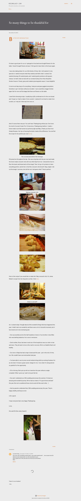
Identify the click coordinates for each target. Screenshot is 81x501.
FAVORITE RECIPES (26, 9)
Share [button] (63, 37)
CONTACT (36, 9)
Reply (14, 461)
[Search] (66, 3)
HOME (10, 9)
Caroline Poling (16, 453)
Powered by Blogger (40, 495)
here (30, 134)
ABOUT (17, 9)
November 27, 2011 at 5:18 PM (26, 453)
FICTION (44, 9)
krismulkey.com (15, 4)
